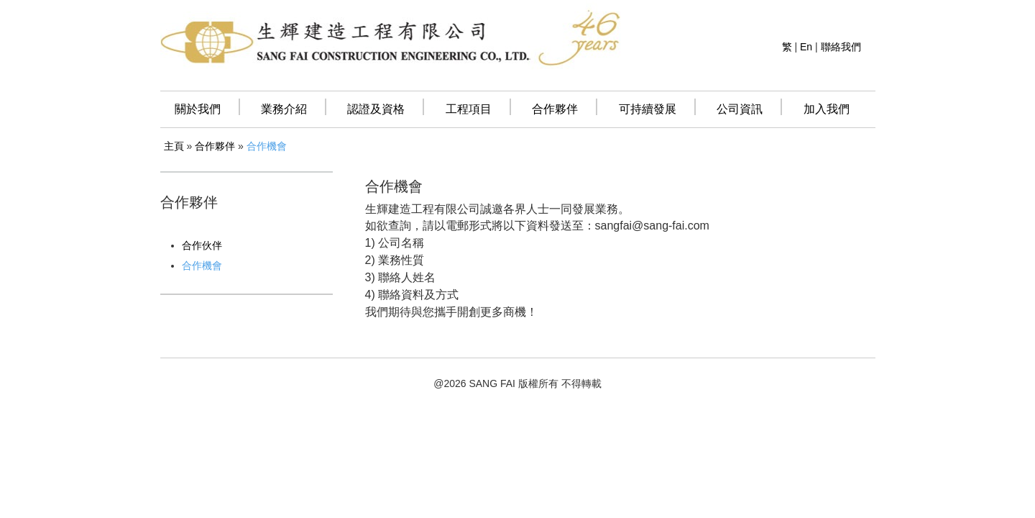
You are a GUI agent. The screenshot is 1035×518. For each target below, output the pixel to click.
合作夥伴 (555, 109)
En (806, 47)
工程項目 (469, 109)
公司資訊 (740, 109)
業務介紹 (284, 109)
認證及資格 (376, 109)
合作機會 (267, 146)
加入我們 (827, 109)
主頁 (174, 146)
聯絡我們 (841, 47)
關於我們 (198, 109)
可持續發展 (647, 109)
